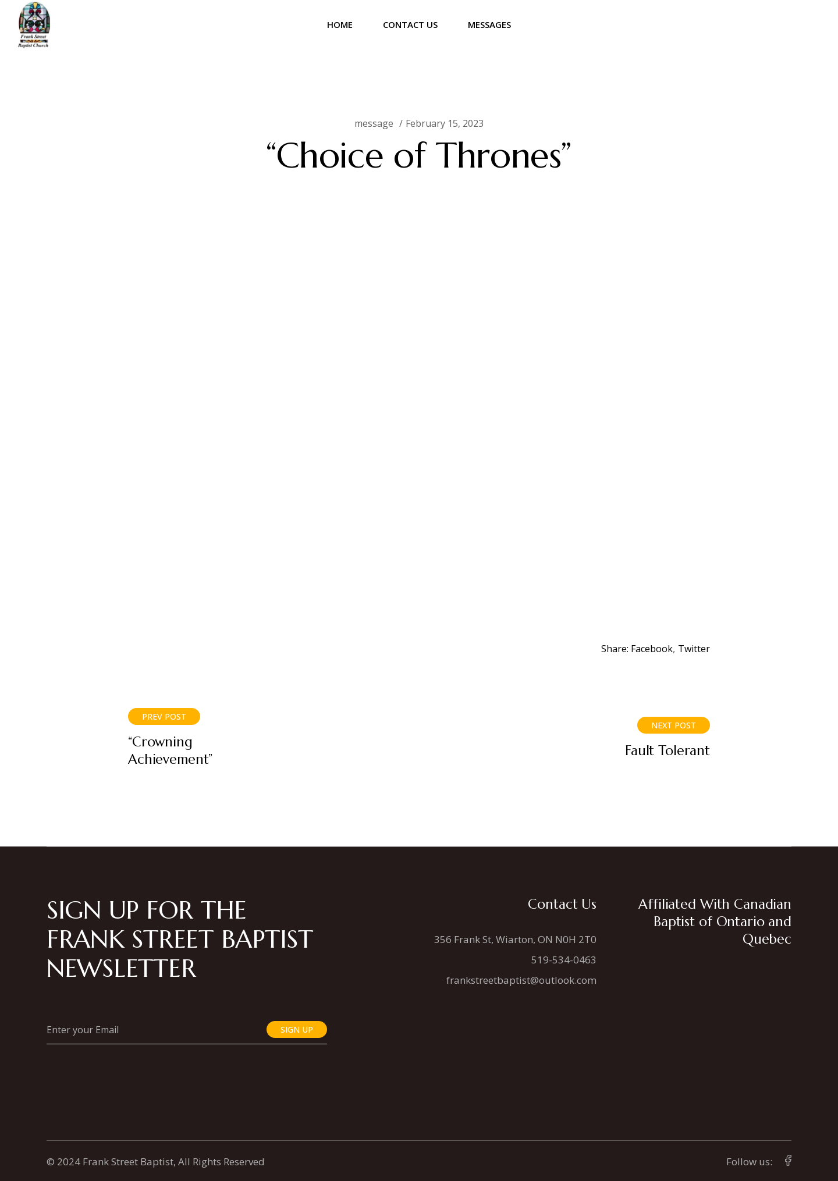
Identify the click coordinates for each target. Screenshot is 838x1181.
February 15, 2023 (445, 123)
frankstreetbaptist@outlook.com (521, 980)
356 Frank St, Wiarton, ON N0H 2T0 (515, 939)
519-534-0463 (563, 959)
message (373, 123)
